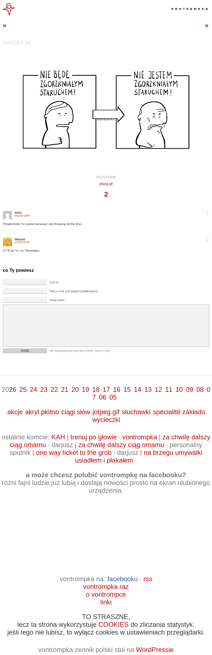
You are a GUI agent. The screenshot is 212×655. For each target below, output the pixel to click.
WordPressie (155, 649)
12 (158, 389)
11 (169, 389)
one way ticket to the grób (74, 452)
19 (85, 389)
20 (75, 389)
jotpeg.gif (106, 184)
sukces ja (17, 43)
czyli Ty (54, 282)
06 (102, 397)
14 (137, 389)
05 (113, 397)
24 (33, 389)
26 (12, 389)
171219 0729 (22, 242)
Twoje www (56, 300)
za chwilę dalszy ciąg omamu (121, 444)
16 (117, 389)
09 (189, 389)
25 (23, 389)
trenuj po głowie (93, 437)
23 (44, 389)
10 (179, 389)
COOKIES (114, 624)
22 (54, 389)
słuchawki (136, 412)
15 (127, 389)
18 (96, 389)
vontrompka (139, 437)
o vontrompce (106, 594)
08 (200, 389)
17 (106, 389)
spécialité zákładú (179, 412)
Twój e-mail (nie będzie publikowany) (73, 291)
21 (64, 389)
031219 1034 (22, 215)
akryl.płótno (42, 412)
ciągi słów (76, 412)
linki (106, 602)
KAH (58, 437)
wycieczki (106, 419)
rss (147, 579)
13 (148, 389)
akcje (15, 412)
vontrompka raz (106, 586)
